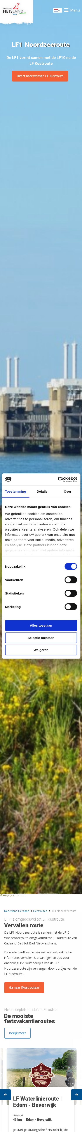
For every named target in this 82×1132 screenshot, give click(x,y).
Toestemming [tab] (15, 491)
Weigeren (41, 650)
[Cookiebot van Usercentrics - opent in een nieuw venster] (58, 479)
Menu (75, 10)
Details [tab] (42, 491)
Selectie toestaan (41, 638)
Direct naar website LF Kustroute (40, 76)
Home (16, 10)
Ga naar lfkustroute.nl (24, 987)
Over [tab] (67, 491)
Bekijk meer (17, 1033)
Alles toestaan (41, 625)
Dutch (57, 10)
